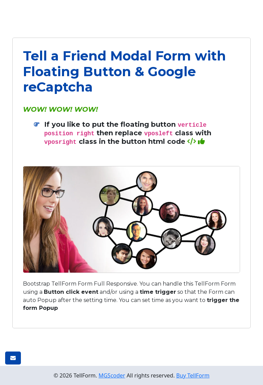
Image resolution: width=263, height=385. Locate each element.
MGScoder (112, 375)
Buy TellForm (192, 375)
